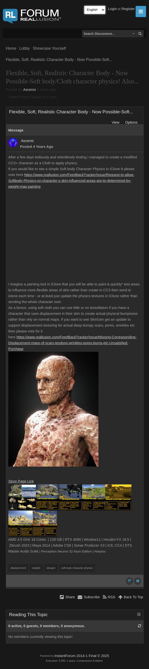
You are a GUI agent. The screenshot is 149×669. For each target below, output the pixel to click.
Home (11, 48)
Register (128, 9)
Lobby (24, 48)
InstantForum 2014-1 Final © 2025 (81, 656)
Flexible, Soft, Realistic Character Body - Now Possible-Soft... (59, 60)
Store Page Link (21, 481)
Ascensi (29, 90)
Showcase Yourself (49, 48)
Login (112, 9)
